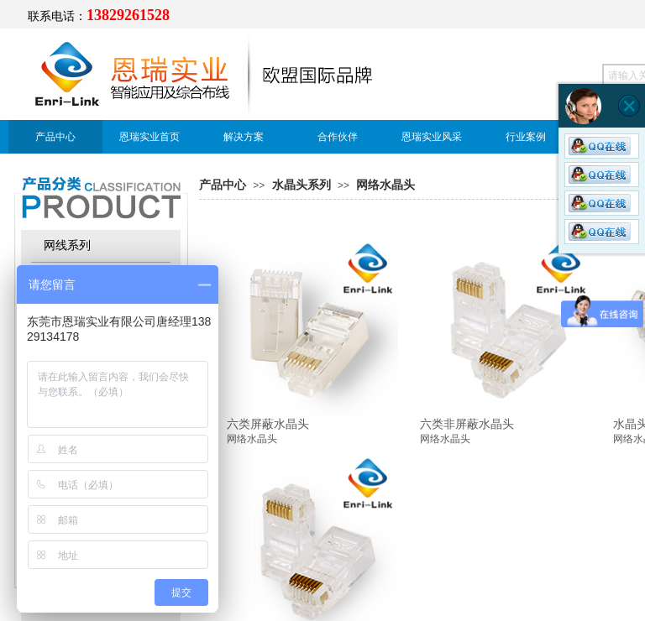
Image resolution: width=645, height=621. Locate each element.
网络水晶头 (385, 185)
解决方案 (243, 137)
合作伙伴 (337, 137)
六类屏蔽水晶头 (268, 424)
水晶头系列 (301, 185)
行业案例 (526, 137)
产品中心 (55, 137)
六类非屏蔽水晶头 (467, 424)
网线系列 (67, 245)
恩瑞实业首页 (149, 137)
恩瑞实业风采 (431, 137)
